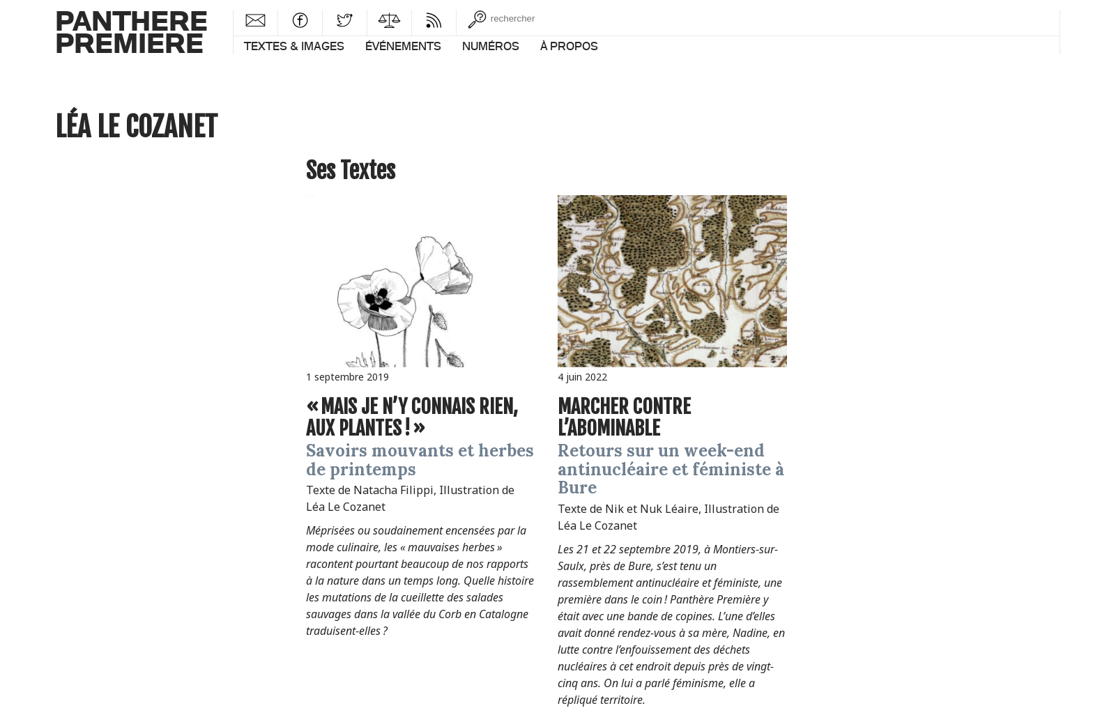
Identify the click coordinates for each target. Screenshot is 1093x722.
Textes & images (294, 46)
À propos (569, 46)
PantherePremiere (131, 31)
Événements (403, 46)
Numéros (490, 46)
